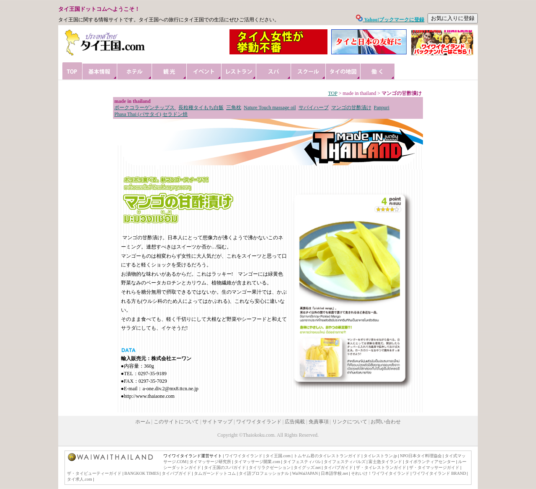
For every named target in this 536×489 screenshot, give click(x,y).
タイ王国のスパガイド (225, 467)
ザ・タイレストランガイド (381, 467)
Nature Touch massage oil (270, 107)
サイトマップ (217, 422)
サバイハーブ (314, 107)
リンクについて (349, 422)
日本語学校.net (334, 473)
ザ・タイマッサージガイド (434, 467)
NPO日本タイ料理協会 (421, 455)
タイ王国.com (278, 455)
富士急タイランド (385, 461)
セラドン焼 (175, 114)
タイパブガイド (338, 467)
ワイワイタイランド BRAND (439, 473)
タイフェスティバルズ (345, 461)
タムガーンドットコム (215, 473)
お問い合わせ (386, 422)
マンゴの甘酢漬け (351, 107)
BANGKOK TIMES (141, 473)
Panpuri (381, 107)
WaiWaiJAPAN (305, 473)
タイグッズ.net (307, 467)
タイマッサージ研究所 (210, 461)
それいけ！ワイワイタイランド (380, 473)
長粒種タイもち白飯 (201, 107)
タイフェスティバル (302, 461)
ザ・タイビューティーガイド (94, 473)
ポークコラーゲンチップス (145, 107)
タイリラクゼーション (270, 467)
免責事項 (319, 422)
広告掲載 (295, 422)
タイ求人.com (79, 479)
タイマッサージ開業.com (257, 461)
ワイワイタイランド (258, 422)
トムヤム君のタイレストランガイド (327, 455)
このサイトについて (176, 422)
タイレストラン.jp (380, 455)
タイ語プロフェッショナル (264, 473)
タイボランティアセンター (430, 461)
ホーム (142, 422)
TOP (332, 93)
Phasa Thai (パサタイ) (137, 114)
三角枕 (233, 107)
